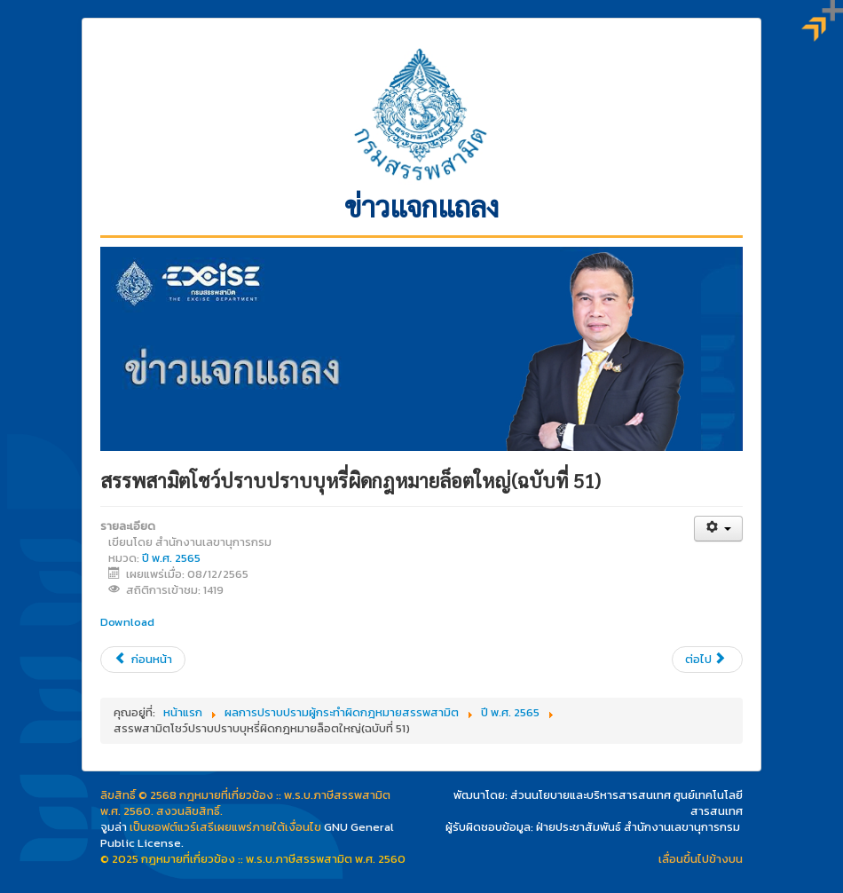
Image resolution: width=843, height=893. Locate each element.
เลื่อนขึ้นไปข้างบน (700, 858)
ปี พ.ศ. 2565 (171, 557)
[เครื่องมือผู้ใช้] (718, 528)
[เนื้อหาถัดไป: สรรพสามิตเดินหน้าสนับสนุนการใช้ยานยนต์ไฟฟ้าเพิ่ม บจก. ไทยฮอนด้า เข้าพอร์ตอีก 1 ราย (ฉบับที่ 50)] (707, 659)
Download (127, 621)
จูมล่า (113, 826)
